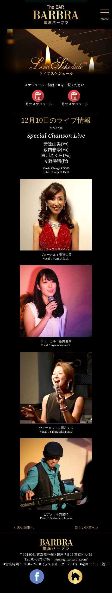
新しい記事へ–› (86, 527)
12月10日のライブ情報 (56, 120)
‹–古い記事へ (24, 527)
